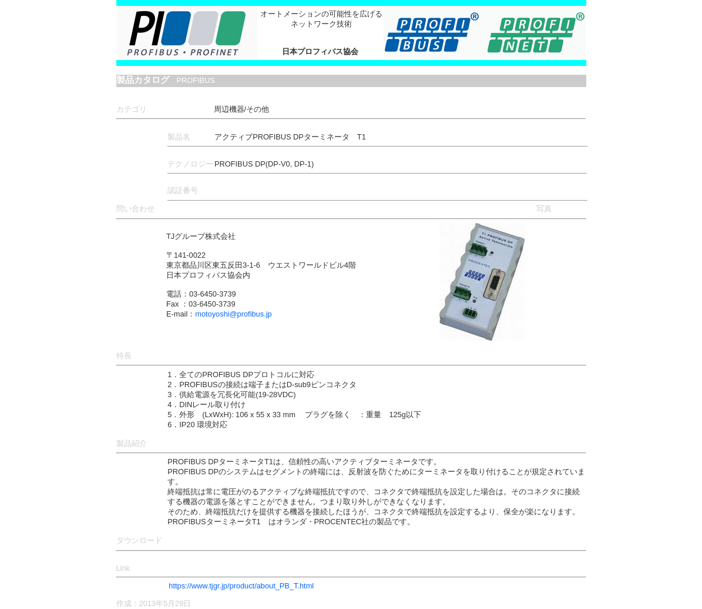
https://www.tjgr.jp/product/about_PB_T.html (241, 585)
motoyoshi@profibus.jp (233, 314)
